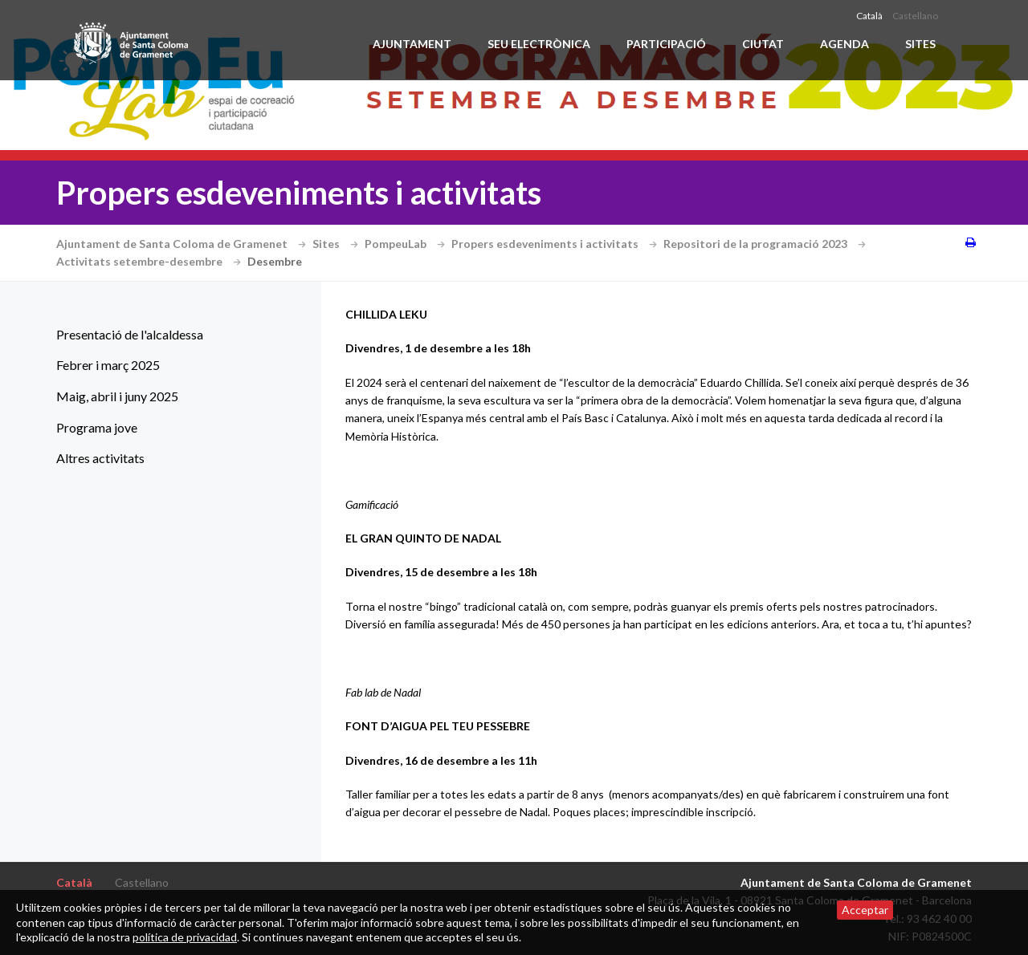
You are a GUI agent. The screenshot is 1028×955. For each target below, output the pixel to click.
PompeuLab (407, 243)
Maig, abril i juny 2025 (117, 396)
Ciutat (763, 44)
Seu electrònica (538, 44)
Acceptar (865, 909)
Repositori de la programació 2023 (766, 243)
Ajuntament (412, 44)
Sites (920, 44)
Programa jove (96, 427)
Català (869, 16)
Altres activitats (100, 457)
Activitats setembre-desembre (150, 261)
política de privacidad (185, 937)
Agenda (844, 44)
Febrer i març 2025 (108, 364)
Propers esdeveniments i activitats (556, 243)
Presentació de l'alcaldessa (129, 334)
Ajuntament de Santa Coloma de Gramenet (183, 243)
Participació (666, 44)
